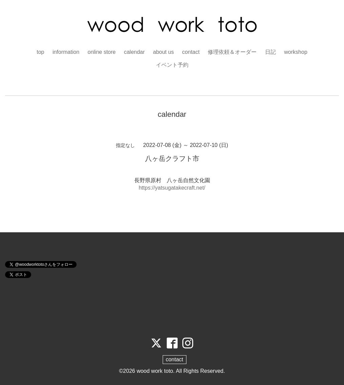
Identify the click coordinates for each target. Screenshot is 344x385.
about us (163, 52)
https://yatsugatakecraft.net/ (172, 188)
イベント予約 (172, 65)
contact (191, 52)
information (66, 52)
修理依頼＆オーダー (232, 52)
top (40, 52)
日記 (270, 52)
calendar (134, 52)
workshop (295, 52)
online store (102, 52)
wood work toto (155, 371)
